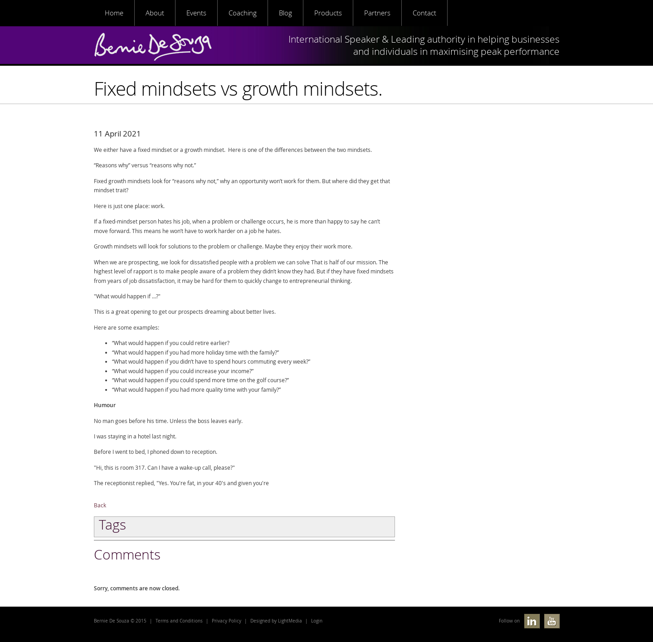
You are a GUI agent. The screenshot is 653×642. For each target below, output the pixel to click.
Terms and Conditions (179, 621)
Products (328, 12)
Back (100, 505)
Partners (377, 12)
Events (196, 12)
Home (114, 12)
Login (316, 621)
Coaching (243, 12)
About (155, 12)
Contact (424, 12)
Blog (285, 12)
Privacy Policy (226, 621)
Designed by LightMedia (276, 621)
